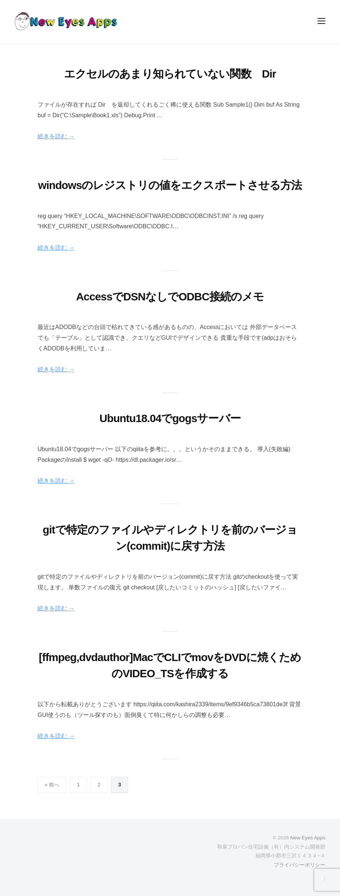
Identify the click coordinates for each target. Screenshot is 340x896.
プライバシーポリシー (299, 865)
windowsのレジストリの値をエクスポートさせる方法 (170, 185)
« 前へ (52, 785)
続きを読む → (56, 136)
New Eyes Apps (307, 837)
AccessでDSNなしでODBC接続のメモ (170, 296)
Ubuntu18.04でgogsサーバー (170, 418)
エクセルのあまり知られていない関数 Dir (170, 74)
